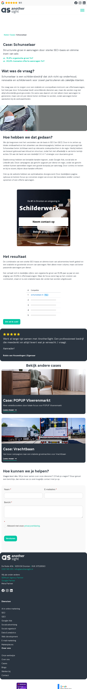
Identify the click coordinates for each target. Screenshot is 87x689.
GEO (4, 600)
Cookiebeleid (43, 683)
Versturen (10, 522)
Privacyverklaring (36, 680)
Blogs (4, 650)
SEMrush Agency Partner (12, 561)
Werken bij (6, 654)
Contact (5, 658)
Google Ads (7, 604)
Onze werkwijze (8, 639)
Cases (12, 18)
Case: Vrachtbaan (18, 432)
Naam (7, 473)
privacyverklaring (32, 509)
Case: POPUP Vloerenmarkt (26, 383)
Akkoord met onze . (22, 509)
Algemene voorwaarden (57, 680)
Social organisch (9, 612)
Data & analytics (9, 616)
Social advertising (9, 608)
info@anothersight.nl (24, 552)
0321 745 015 (7, 552)
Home (6, 18)
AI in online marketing (11, 592)
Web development (10, 620)
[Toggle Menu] (82, 10)
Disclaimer (74, 680)
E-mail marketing (9, 624)
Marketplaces (7, 628)
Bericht (8, 486)
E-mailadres (50, 473)
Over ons (6, 642)
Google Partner (8, 564)
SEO (3, 596)
